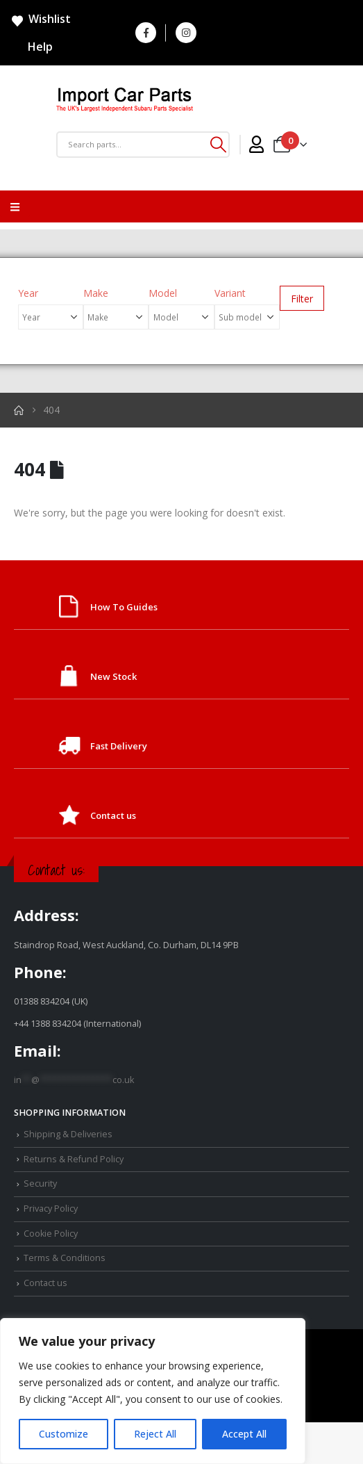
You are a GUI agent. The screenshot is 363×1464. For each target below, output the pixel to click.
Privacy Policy (51, 1208)
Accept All (244, 1433)
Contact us (113, 815)
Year (28, 293)
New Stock (113, 676)
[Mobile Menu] (15, 206)
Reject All (155, 1433)
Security (40, 1183)
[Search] (218, 144)
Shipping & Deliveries (68, 1134)
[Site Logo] (125, 101)
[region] (152, 1391)
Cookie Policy (51, 1233)
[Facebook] (145, 32)
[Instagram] (186, 32)
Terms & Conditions (64, 1258)
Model (163, 293)
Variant (230, 293)
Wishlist (40, 19)
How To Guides (124, 607)
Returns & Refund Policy (74, 1159)
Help (31, 46)
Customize (63, 1433)
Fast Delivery (118, 746)
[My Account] (256, 144)
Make (95, 293)
